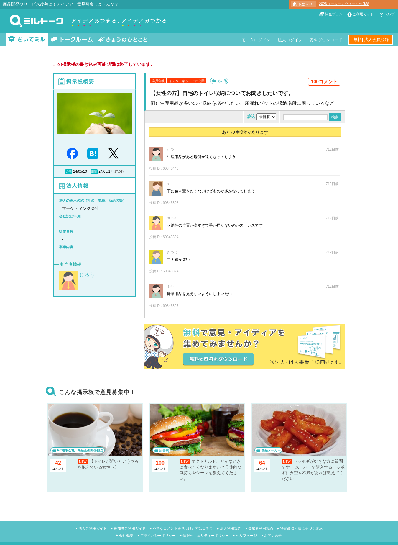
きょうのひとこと (122, 39)
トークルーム (72, 39)
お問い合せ (273, 535)
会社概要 (126, 535)
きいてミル (27, 39)
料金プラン (334, 14)
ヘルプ (389, 14)
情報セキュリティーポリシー (206, 535)
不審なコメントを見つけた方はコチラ (183, 528)
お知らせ (305, 4)
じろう (87, 275)
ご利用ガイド (363, 14)
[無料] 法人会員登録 (370, 39)
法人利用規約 (230, 528)
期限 (94, 171)
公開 (69, 171)
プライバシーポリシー (158, 535)
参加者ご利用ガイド (130, 528)
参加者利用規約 (260, 528)
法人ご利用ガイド (92, 528)
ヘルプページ (246, 535)
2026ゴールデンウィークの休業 (344, 4)
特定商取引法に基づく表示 (301, 528)
